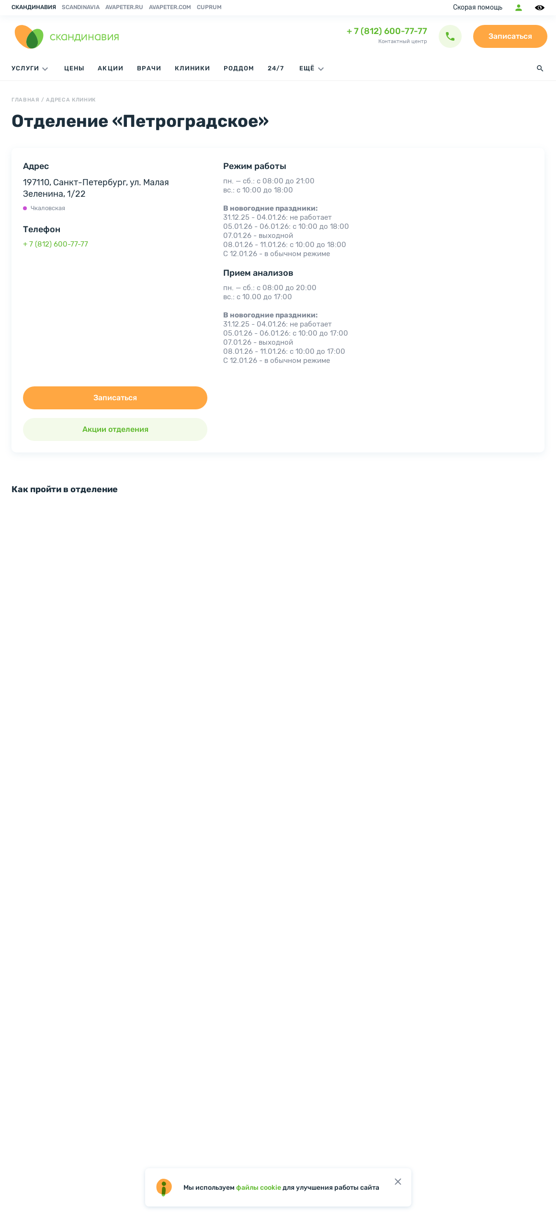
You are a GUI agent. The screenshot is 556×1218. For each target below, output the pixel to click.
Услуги (31, 69)
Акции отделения (115, 429)
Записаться (510, 36)
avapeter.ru (124, 7)
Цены (74, 68)
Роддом (239, 68)
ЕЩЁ (312, 69)
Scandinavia (81, 7)
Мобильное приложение (518, 7)
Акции (110, 68)
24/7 (276, 68)
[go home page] (67, 36)
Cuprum (209, 7)
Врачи (149, 68)
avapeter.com (170, 7)
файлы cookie (258, 1188)
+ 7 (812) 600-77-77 (387, 31)
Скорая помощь (477, 7)
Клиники (192, 68)
